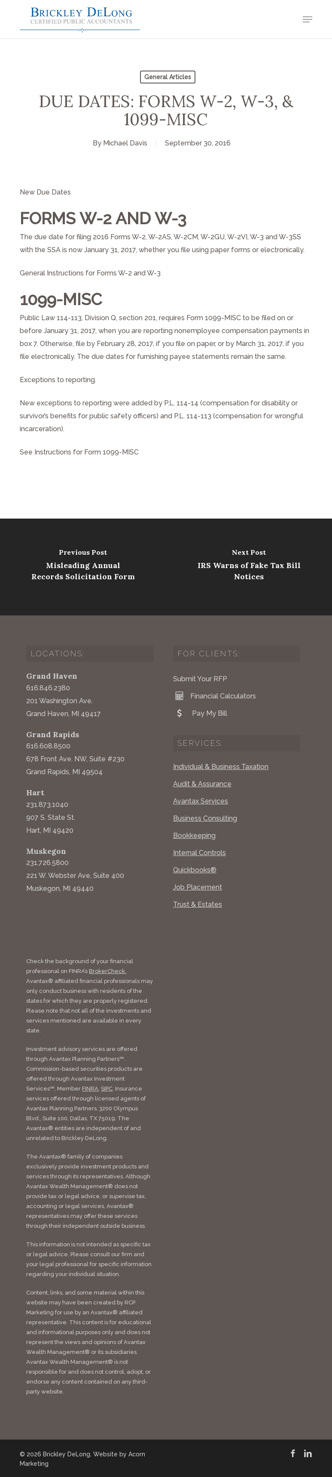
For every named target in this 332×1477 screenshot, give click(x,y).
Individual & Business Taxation (220, 767)
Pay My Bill (200, 713)
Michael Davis (125, 143)
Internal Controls (199, 853)
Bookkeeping (194, 835)
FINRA (90, 1088)
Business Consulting (205, 818)
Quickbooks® (194, 870)
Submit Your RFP (200, 679)
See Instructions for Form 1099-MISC (79, 452)
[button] (307, 19)
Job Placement (197, 887)
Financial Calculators (214, 696)
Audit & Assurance (202, 784)
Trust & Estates (197, 904)
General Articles (167, 77)
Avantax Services (200, 801)
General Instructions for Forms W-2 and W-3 (91, 273)
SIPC (107, 1088)
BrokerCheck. (107, 971)
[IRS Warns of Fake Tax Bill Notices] (249, 567)
